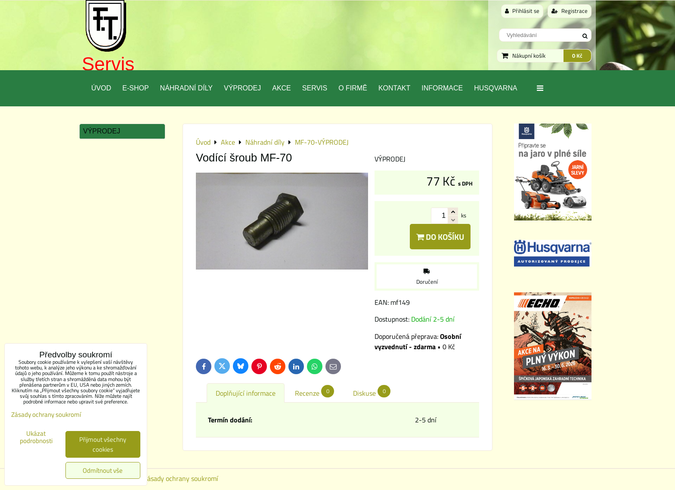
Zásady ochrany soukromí (180, 478)
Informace (442, 88)
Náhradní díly (186, 88)
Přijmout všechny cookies (102, 444)
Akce (281, 88)
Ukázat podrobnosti (36, 437)
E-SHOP (135, 88)
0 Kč (577, 55)
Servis (108, 63)
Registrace (569, 10)
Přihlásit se (522, 10)
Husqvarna (495, 88)
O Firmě (352, 88)
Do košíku (440, 236)
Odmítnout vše (103, 470)
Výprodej (242, 88)
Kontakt (394, 88)
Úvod (101, 88)
